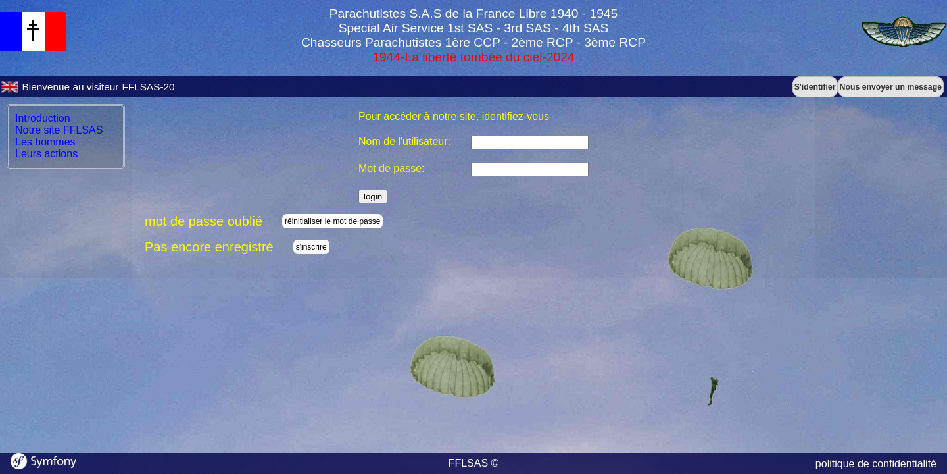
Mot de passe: (391, 168)
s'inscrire (311, 246)
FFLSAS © (474, 463)
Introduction (42, 118)
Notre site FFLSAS (59, 130)
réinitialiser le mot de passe (332, 221)
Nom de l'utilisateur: (404, 141)
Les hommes (45, 141)
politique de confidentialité (875, 463)
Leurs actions (46, 153)
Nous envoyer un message (891, 87)
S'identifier (815, 87)
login (373, 196)
